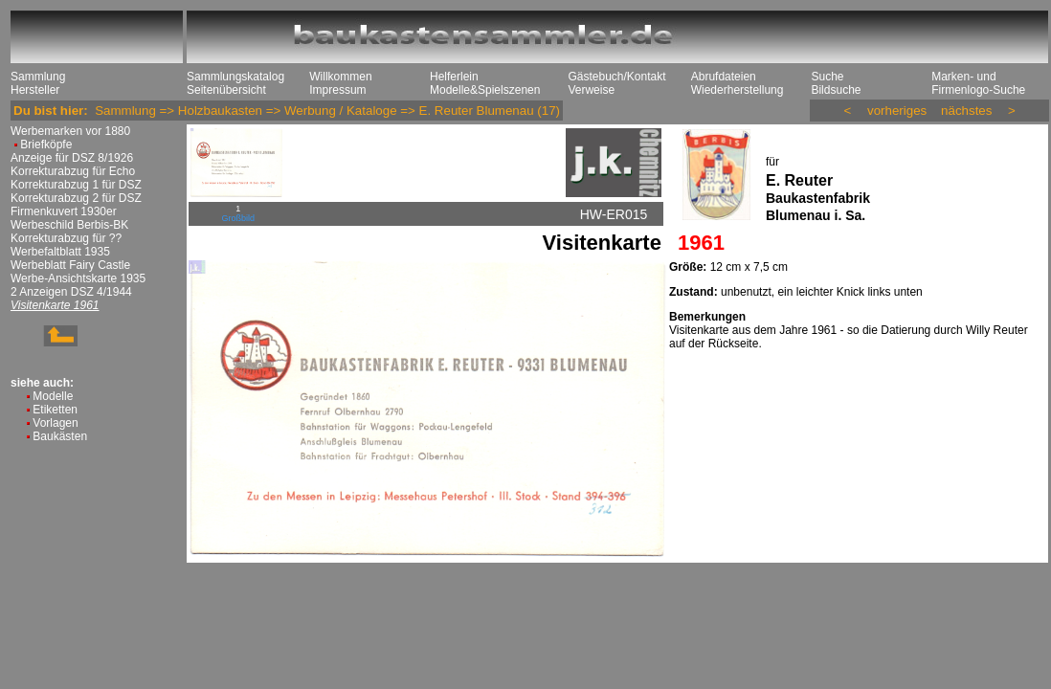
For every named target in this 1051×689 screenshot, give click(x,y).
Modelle (53, 396)
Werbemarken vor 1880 (70, 131)
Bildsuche (836, 90)
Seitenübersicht (226, 90)
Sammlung (38, 76)
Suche (827, 76)
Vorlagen (55, 423)
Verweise (591, 90)
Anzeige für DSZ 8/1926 (72, 158)
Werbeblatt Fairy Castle (70, 265)
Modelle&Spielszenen (485, 90)
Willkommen (340, 76)
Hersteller (35, 90)
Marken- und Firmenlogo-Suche (978, 83)
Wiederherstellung (737, 90)
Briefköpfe (46, 144)
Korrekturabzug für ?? (66, 238)
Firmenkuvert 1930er (64, 211)
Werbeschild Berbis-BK (69, 225)
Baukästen (60, 436)
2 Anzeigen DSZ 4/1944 (71, 292)
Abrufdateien (723, 76)
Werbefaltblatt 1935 (60, 251)
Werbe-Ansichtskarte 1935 (78, 278)
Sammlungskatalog (235, 76)
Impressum (337, 90)
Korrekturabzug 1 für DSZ (76, 184)
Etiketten (55, 409)
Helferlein (454, 76)
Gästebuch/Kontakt (616, 76)
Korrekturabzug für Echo (73, 171)
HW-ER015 (614, 214)
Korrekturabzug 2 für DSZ (76, 198)
